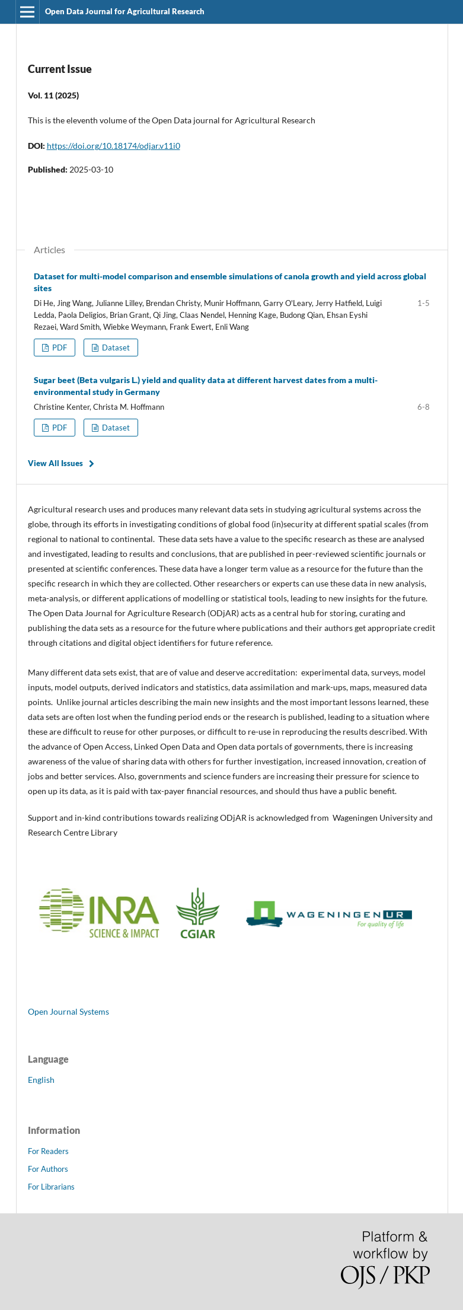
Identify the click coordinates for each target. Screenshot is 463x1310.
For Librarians (51, 1186)
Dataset (115, 347)
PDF (58, 347)
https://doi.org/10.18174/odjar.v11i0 (113, 146)
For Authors (48, 1169)
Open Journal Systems (68, 1011)
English (41, 1080)
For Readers (48, 1151)
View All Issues (55, 463)
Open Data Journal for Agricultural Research (125, 11)
